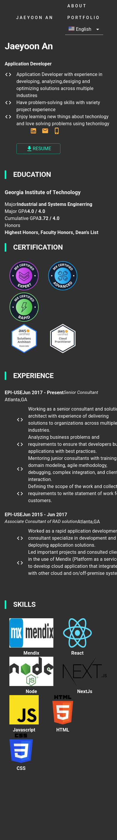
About (88, 6)
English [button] (80, 29)
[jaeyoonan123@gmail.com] (45, 131)
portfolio (88, 17)
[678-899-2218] (56, 131)
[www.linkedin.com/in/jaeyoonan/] (33, 131)
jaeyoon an (39, 17)
